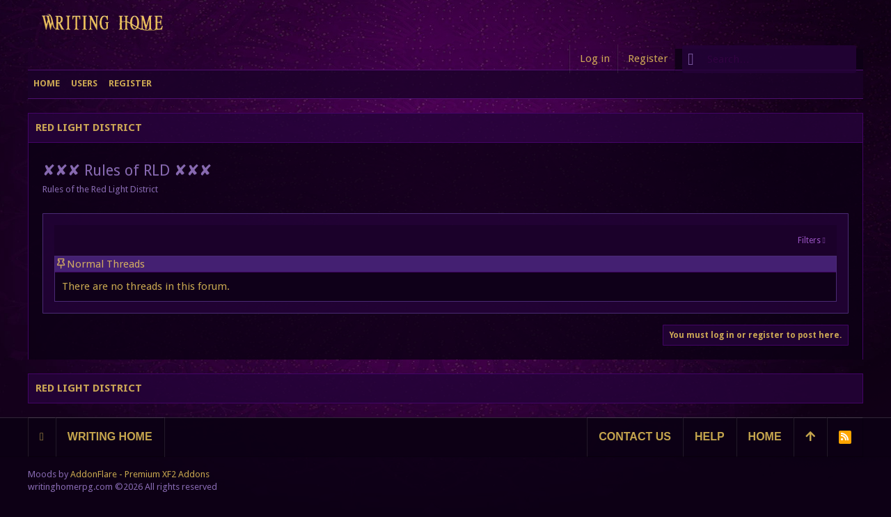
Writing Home (110, 436)
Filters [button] (809, 240)
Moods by (119, 474)
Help (710, 436)
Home (765, 436)
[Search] (769, 59)
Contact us (635, 436)
